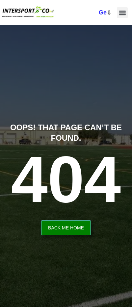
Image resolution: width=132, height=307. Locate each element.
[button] (122, 12)
